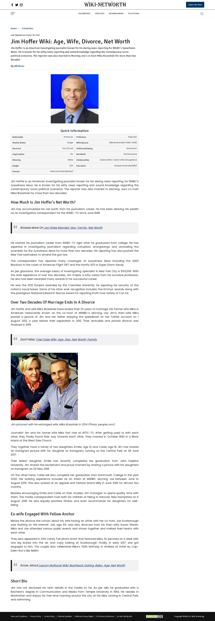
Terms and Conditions (19, 616)
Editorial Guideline (65, 616)
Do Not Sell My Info (124, 616)
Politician (133, 13)
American (68, 137)
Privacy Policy (35, 616)
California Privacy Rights (84, 616)
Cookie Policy (49, 616)
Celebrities (84, 13)
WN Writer (19, 66)
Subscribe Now (195, 4)
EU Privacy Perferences (105, 616)
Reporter (132, 137)
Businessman (116, 13)
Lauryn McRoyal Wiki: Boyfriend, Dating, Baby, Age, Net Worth (81, 565)
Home (14, 28)
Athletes (99, 13)
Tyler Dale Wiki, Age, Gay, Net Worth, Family (66, 340)
